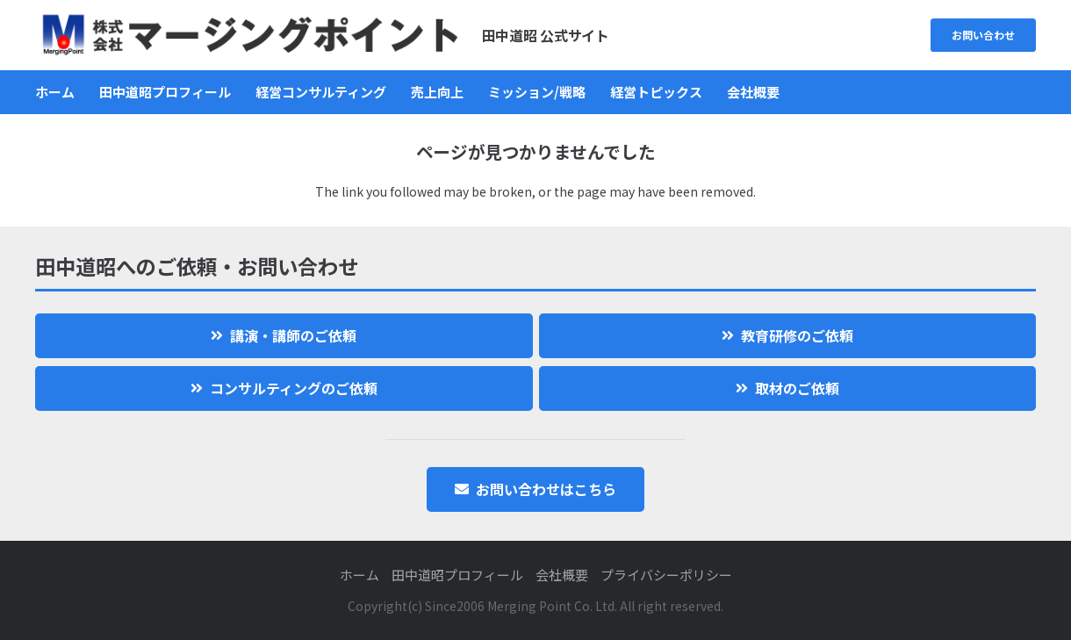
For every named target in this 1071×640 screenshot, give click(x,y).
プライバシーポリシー (666, 574)
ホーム (359, 574)
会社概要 (562, 574)
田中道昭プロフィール (457, 574)
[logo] (249, 35)
